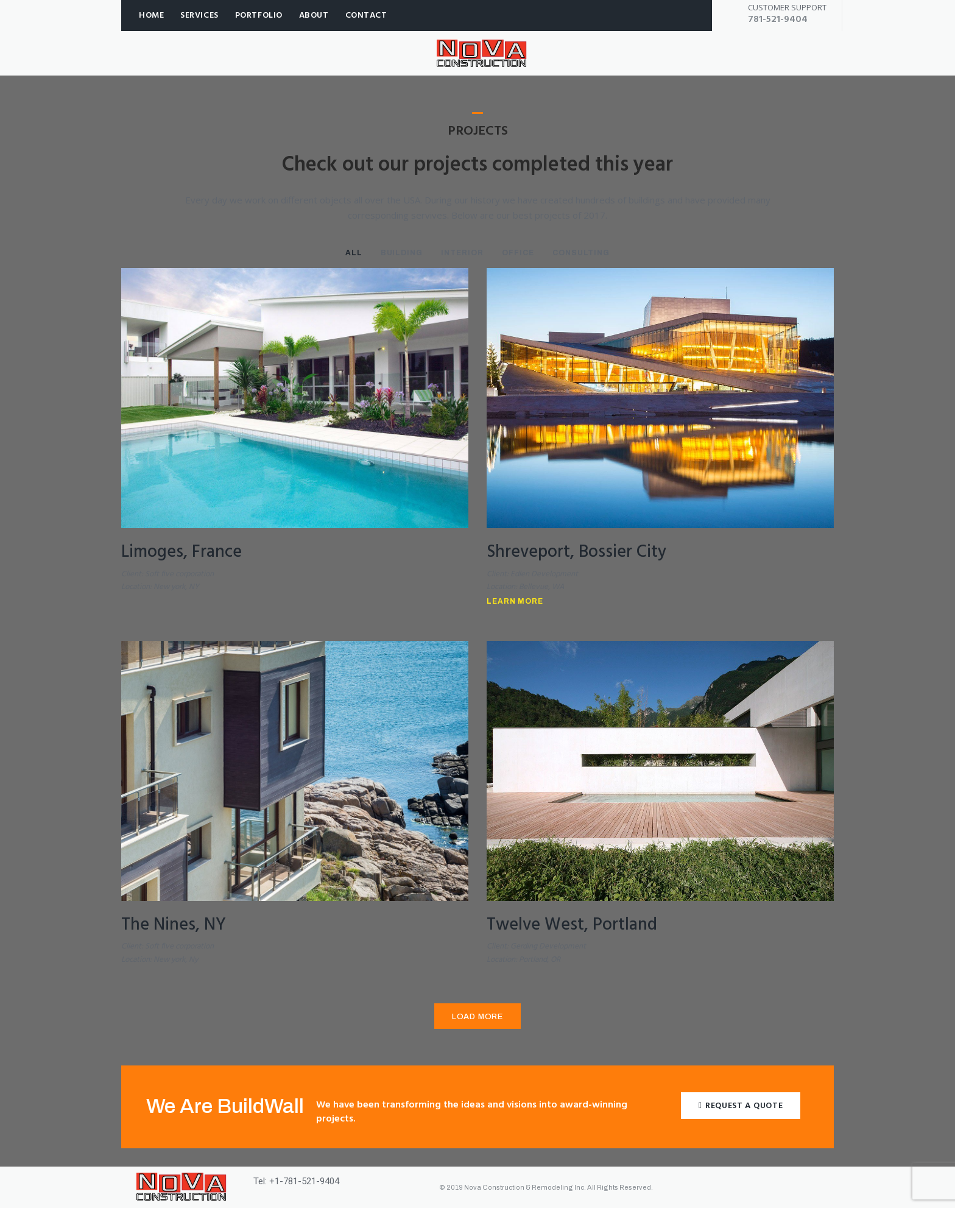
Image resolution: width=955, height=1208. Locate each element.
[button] (740, 1105)
